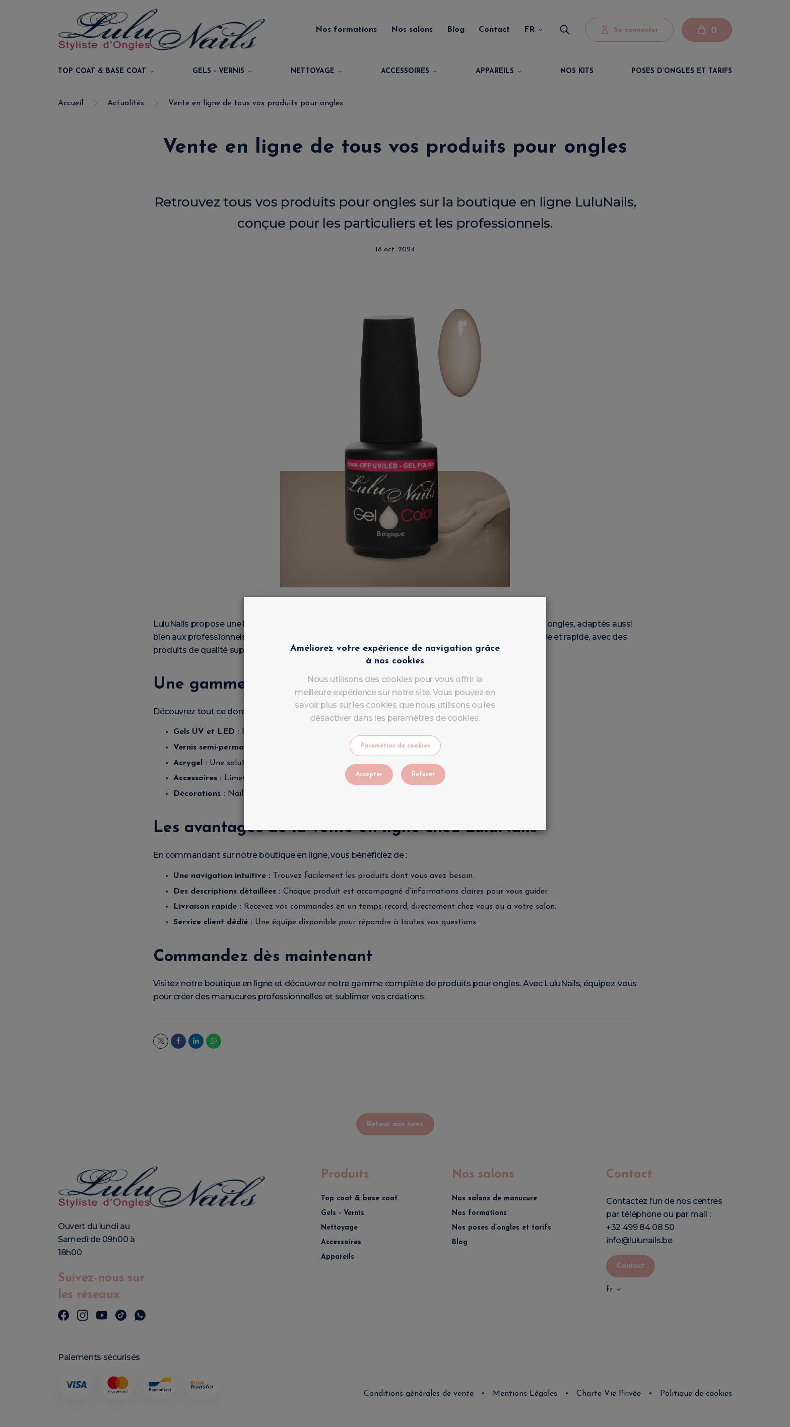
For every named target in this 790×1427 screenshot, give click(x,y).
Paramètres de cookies (395, 746)
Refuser (423, 775)
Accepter (369, 775)
